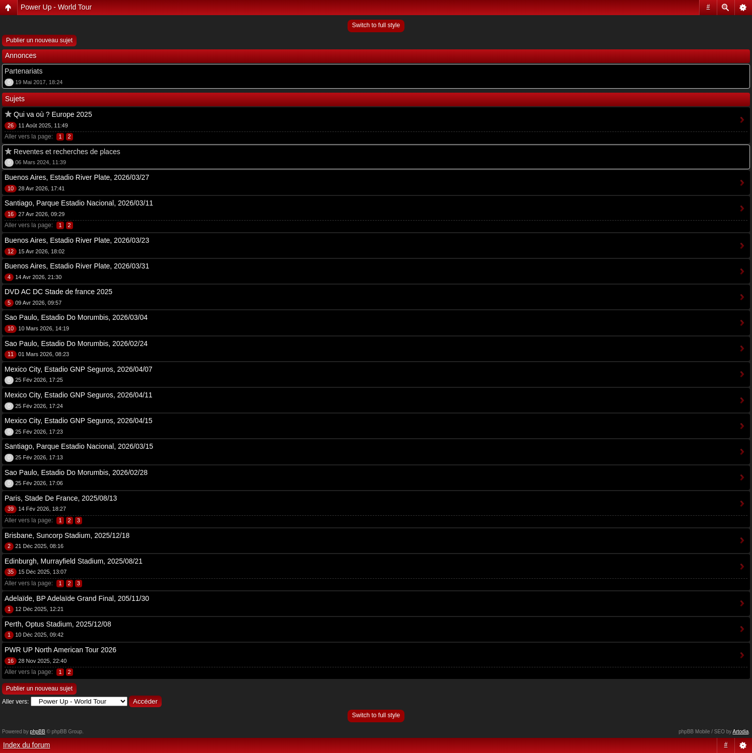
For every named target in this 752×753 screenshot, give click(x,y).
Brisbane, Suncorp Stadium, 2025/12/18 (67, 535)
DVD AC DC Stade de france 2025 (58, 292)
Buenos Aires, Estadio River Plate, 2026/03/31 (77, 266)
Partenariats (23, 71)
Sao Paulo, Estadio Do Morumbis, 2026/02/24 (76, 343)
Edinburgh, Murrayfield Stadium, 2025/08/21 (74, 561)
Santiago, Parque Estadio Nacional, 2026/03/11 (79, 203)
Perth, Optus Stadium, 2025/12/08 (58, 624)
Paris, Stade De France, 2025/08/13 (61, 498)
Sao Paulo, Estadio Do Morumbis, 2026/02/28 (76, 472)
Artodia (741, 731)
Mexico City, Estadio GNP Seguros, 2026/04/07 (79, 369)
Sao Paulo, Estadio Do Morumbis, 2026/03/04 (76, 317)
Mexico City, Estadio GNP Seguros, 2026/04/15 (79, 421)
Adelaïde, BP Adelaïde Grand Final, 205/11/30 (77, 598)
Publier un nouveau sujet (39, 40)
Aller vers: (15, 701)
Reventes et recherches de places (67, 152)
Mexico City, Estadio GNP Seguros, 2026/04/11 (79, 395)
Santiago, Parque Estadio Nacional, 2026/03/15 (79, 446)
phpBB (37, 731)
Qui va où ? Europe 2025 (53, 114)
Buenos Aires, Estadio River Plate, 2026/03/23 (77, 240)
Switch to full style (376, 25)
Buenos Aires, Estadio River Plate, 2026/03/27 (77, 177)
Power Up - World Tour (56, 7)
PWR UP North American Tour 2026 (60, 650)
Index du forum (26, 745)
